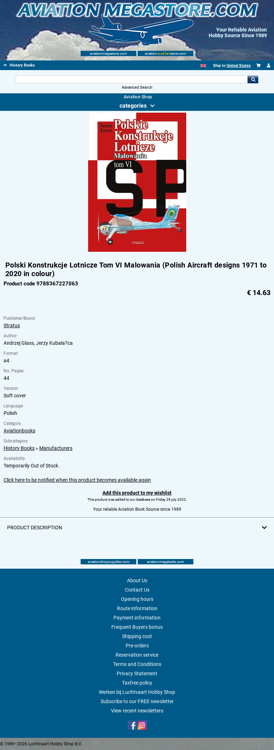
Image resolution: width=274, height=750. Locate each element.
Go (253, 79)
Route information (137, 608)
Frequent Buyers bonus (137, 627)
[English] (203, 65)
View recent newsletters (137, 711)
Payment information (137, 618)
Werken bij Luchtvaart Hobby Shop (137, 692)
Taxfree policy (137, 683)
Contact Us (137, 590)
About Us (137, 580)
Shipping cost (137, 636)
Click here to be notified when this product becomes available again (77, 480)
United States (239, 65)
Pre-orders (137, 645)
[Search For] (131, 79)
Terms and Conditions (137, 664)
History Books (19, 448)
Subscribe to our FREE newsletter (137, 701)
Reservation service (137, 655)
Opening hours (137, 599)
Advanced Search (137, 87)
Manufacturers (55, 448)
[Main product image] (137, 250)
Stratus (12, 325)
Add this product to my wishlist (137, 493)
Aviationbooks (19, 430)
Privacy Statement (137, 673)
